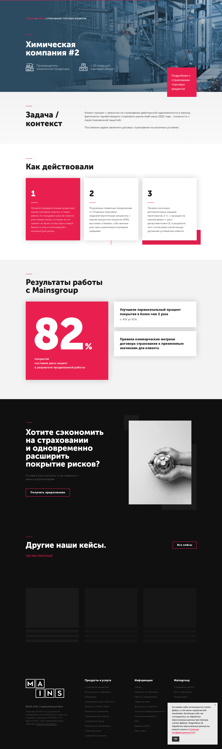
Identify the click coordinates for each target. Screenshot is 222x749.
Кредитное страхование (96, 711)
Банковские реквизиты (146, 716)
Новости (144, 6)
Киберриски (90, 697)
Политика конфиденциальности (150, 711)
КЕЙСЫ (40, 18)
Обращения (180, 7)
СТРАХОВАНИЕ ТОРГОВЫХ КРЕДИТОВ (66, 18)
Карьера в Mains (142, 726)
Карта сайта (140, 731)
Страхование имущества (97, 687)
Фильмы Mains (180, 697)
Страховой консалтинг (96, 735)
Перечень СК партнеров (146, 692)
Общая (138, 687)
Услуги (90, 6)
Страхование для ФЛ (184, 687)
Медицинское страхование (98, 692)
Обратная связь (142, 701)
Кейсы (104, 6)
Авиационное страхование (98, 726)
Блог (129, 6)
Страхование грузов (94, 721)
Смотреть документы (46, 724)
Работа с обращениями (146, 697)
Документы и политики (146, 706)
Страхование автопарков (97, 716)
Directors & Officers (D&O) (97, 706)
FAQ (137, 721)
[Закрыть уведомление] (215, 704)
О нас (117, 6)
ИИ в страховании (183, 692)
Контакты (160, 7)
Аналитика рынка (93, 731)
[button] (48, 493)
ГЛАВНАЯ (30, 18)
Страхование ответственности (100, 701)
